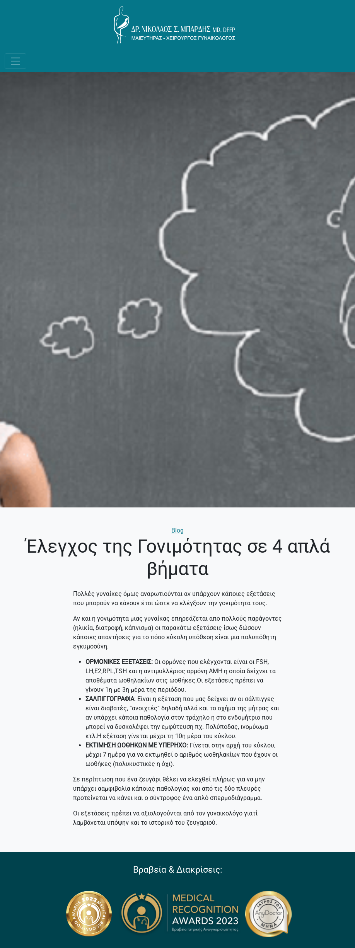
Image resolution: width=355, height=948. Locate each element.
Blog (177, 530)
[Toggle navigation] (15, 61)
